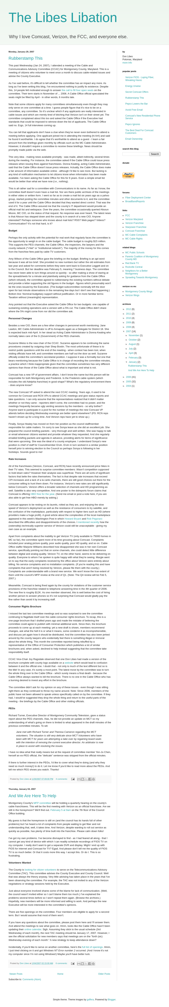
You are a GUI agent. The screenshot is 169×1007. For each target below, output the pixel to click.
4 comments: (62, 779)
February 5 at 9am (61, 810)
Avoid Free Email (134, 110)
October (133, 339)
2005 (129, 381)
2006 (129, 377)
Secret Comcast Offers (136, 92)
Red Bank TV (132, 263)
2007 (129, 331)
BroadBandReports (135, 201)
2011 (129, 313)
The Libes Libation (63, 17)
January (133, 362)
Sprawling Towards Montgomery (141, 277)
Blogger (112, 999)
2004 (129, 386)
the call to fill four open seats (77, 90)
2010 (129, 318)
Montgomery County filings (138, 291)
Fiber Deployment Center (138, 197)
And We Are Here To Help (32, 795)
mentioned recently (88, 522)
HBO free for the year (42, 494)
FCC (127, 215)
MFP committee (42, 803)
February (133, 357)
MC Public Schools (135, 252)
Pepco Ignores (132, 124)
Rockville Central (133, 267)
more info (127, 62)
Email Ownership (134, 139)
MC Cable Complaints (136, 235)
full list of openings (92, 947)
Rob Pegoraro (94, 518)
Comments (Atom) (31, 979)
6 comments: (62, 963)
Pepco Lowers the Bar (136, 103)
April (131, 353)
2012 (129, 309)
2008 (129, 327)
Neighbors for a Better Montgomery (136, 272)
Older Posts (104, 974)
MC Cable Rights (134, 238)
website (69, 662)
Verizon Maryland (134, 219)
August (133, 344)
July (131, 348)
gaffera (90, 999)
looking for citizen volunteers (40, 869)
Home (60, 974)
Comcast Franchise (135, 231)
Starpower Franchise (135, 227)
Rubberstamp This (26, 58)
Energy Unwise (133, 86)
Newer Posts (15, 974)
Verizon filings (132, 295)
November (134, 335)
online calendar (32, 929)
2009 (129, 322)
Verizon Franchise (134, 223)
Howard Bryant (73, 518)
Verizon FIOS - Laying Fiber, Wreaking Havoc (139, 78)
